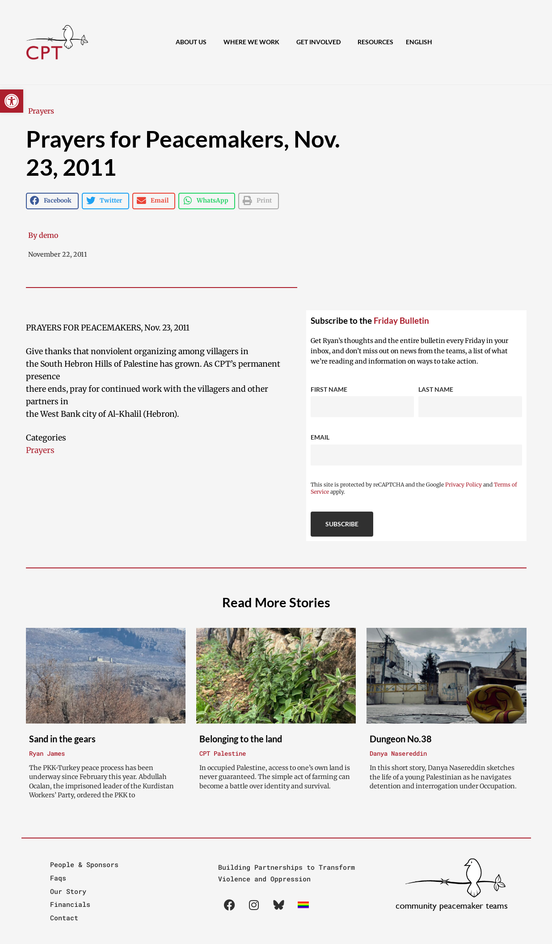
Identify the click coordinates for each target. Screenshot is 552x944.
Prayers (41, 110)
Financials (70, 904)
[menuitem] (419, 42)
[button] (11, 101)
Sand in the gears (62, 738)
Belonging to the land (240, 738)
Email (320, 437)
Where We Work (253, 42)
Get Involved (320, 42)
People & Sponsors (84, 864)
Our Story (68, 891)
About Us (193, 42)
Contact (64, 917)
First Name (329, 389)
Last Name (435, 389)
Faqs (58, 877)
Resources (375, 42)
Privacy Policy (463, 484)
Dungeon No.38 (401, 738)
